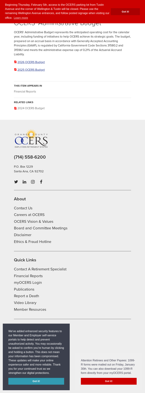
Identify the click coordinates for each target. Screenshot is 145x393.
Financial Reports (25, 91)
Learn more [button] (21, 17)
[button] (50, 373)
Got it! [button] (125, 11)
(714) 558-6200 (30, 157)
